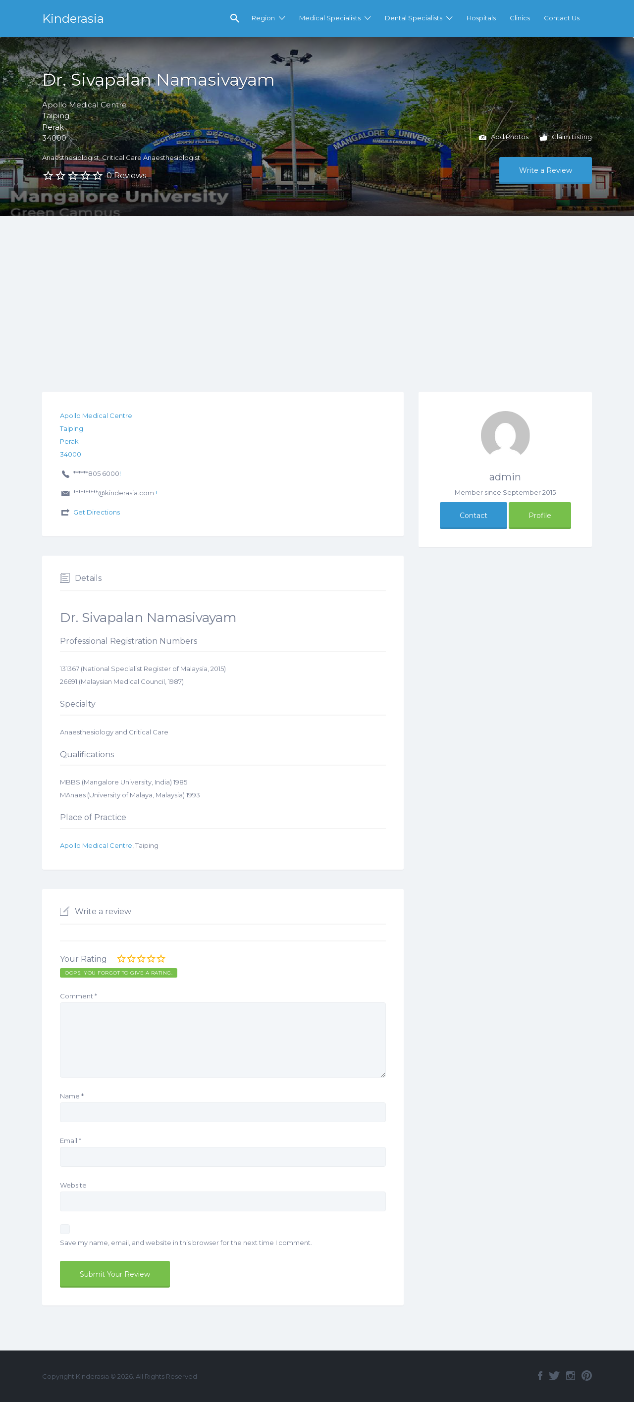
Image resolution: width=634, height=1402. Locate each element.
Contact (473, 515)
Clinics (520, 18)
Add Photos (503, 138)
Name (72, 1096)
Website (73, 1185)
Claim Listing (566, 138)
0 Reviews (126, 175)
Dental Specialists (413, 18)
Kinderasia (73, 18)
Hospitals (481, 18)
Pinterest (586, 1376)
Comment (78, 996)
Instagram (570, 1376)
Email (70, 1140)
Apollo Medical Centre (96, 845)
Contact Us (562, 18)
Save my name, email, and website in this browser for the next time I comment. (186, 1242)
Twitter (554, 1376)
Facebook (540, 1376)
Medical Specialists (330, 18)
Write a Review (545, 170)
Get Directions (96, 512)
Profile (539, 515)
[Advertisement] (317, 290)
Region (263, 18)
